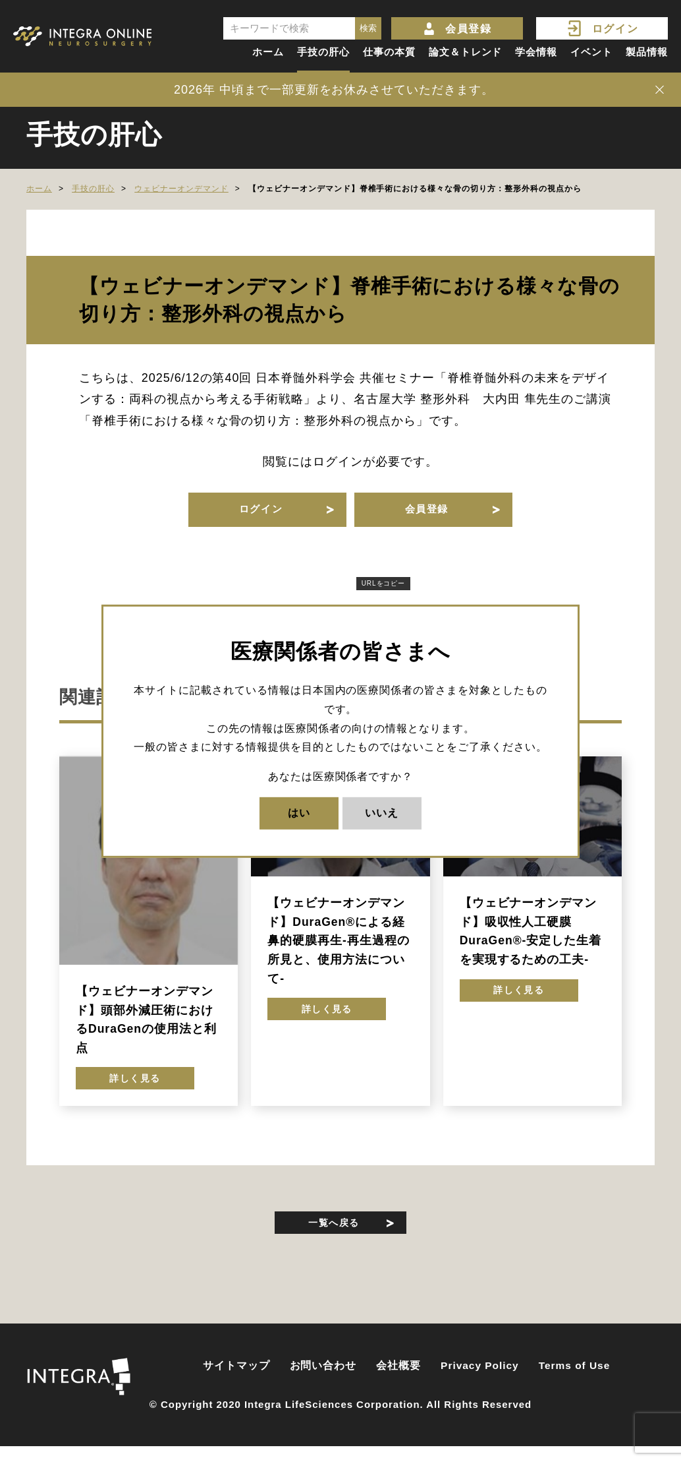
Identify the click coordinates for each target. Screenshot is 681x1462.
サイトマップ (236, 1383)
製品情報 (647, 51)
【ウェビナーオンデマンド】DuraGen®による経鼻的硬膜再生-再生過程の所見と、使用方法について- (338, 948)
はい (299, 812)
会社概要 (398, 1383)
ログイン (615, 28)
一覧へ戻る (334, 1236)
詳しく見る (135, 1089)
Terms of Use (575, 1383)
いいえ (381, 812)
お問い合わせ (323, 1383)
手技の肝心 (323, 51)
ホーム (268, 51)
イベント (591, 51)
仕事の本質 (389, 51)
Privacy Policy (480, 1383)
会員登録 (468, 28)
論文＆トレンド (466, 51)
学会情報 (536, 51)
